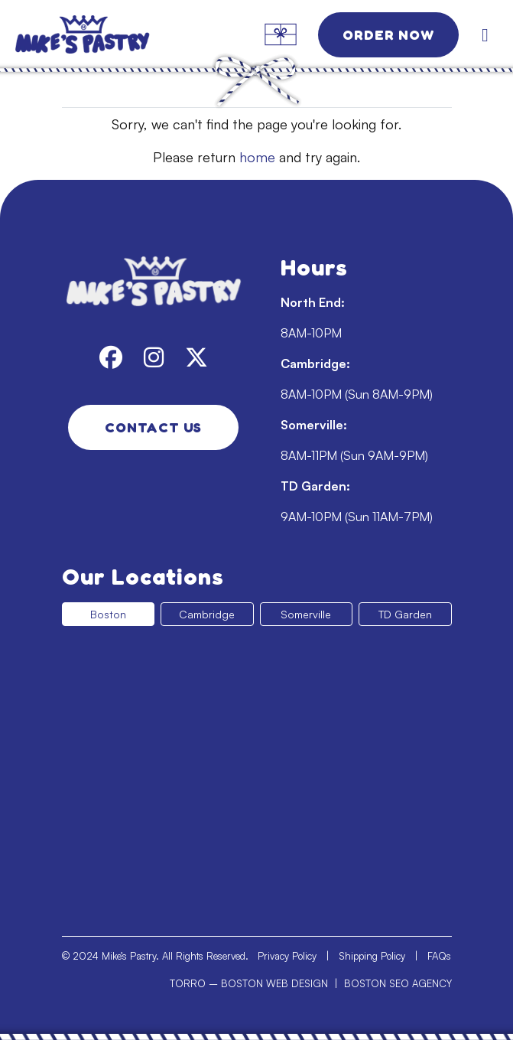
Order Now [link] (388, 34)
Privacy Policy (287, 956)
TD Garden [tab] (405, 614)
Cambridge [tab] (207, 614)
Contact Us (153, 427)
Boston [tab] (108, 614)
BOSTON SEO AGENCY (398, 983)
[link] (107, 34)
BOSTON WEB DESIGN (274, 983)
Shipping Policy (372, 956)
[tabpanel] (257, 774)
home (257, 156)
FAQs (439, 956)
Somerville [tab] (306, 614)
